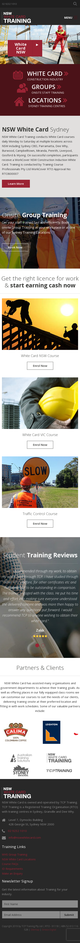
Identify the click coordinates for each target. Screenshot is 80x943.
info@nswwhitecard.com (25, 837)
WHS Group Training (14, 854)
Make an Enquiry (12, 873)
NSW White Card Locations (19, 859)
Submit (69, 915)
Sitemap (35, 929)
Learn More (16, 184)
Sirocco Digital (49, 929)
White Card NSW (21, 48)
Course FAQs (10, 864)
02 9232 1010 (9, 4)
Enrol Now (40, 366)
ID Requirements (12, 869)
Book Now (15, 247)
